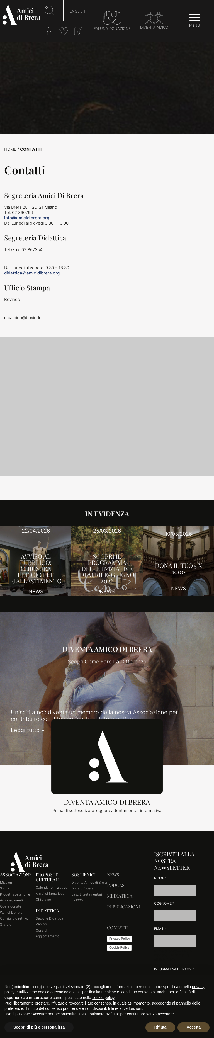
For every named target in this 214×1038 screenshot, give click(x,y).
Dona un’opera (82, 888)
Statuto (5, 924)
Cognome (164, 903)
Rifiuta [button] (160, 1027)
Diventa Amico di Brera (89, 882)
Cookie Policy (119, 947)
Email (160, 929)
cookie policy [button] (103, 997)
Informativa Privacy (174, 969)
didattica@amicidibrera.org (32, 273)
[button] (100, 591)
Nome (160, 878)
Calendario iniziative (51, 887)
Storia (4, 888)
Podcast (117, 885)
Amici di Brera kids (50, 893)
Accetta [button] (193, 1027)
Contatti (117, 927)
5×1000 (77, 900)
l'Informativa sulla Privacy (171, 957)
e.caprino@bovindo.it (24, 317)
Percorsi (42, 924)
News (113, 874)
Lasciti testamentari (86, 894)
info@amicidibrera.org (26, 217)
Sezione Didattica (49, 918)
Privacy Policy (119, 938)
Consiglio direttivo (14, 918)
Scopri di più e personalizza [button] (39, 1027)
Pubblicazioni (123, 907)
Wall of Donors (11, 912)
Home (10, 149)
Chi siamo (43, 899)
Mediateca (119, 896)
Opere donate (10, 906)
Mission (6, 882)
